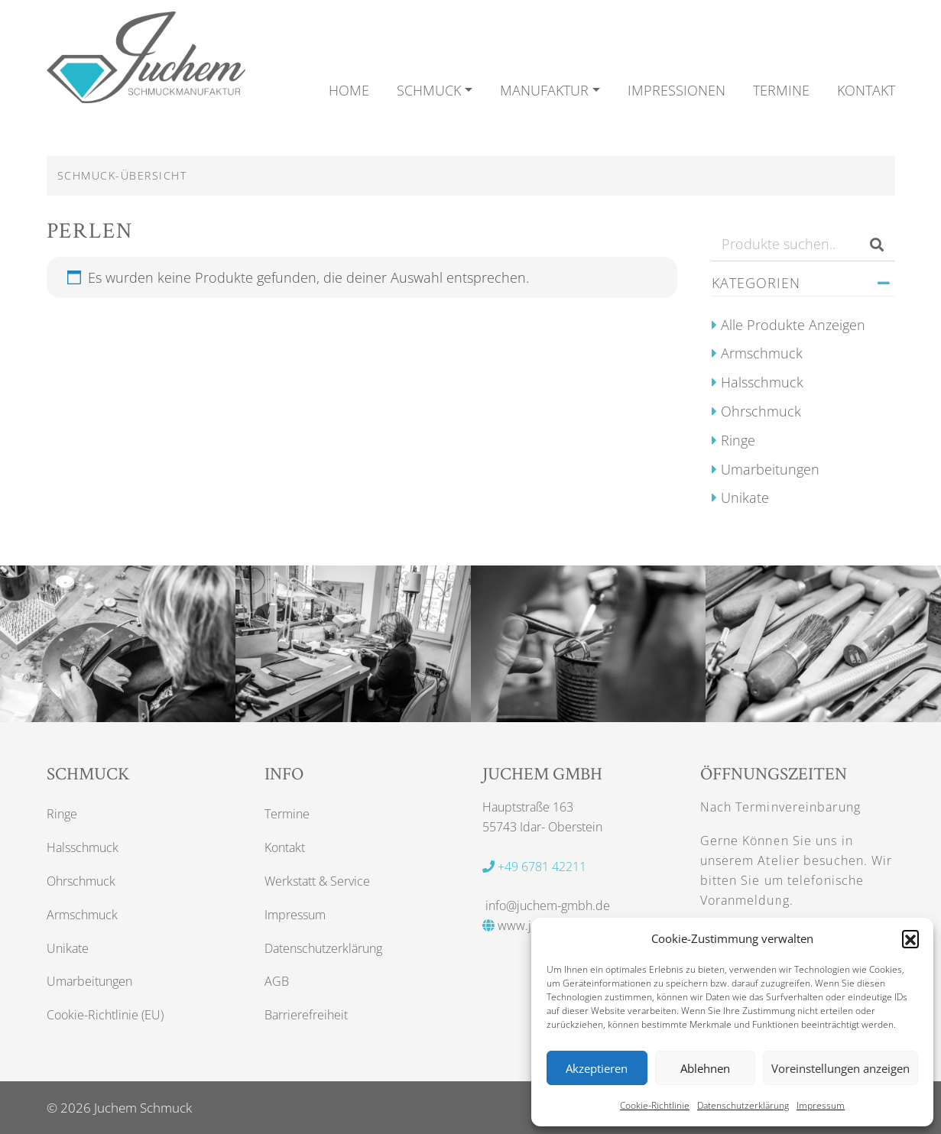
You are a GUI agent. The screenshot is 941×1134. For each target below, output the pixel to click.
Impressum (821, 1105)
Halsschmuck (762, 382)
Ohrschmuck (761, 411)
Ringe (738, 440)
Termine (287, 813)
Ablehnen (705, 1068)
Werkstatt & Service (317, 881)
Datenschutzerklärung (743, 1105)
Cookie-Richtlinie (655, 1105)
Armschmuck (762, 353)
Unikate (745, 497)
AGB (276, 981)
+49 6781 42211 (534, 866)
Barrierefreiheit (306, 1014)
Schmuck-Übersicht (122, 175)
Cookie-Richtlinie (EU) (105, 1014)
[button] (910, 938)
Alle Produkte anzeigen (793, 325)
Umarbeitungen (770, 469)
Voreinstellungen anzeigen (840, 1068)
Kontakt (284, 847)
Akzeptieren (597, 1068)
